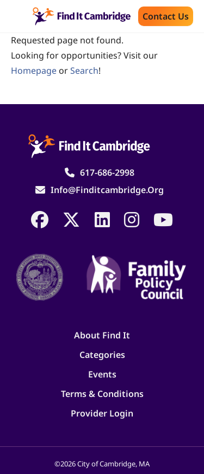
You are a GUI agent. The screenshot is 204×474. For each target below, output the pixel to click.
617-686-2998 (107, 172)
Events (102, 374)
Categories (102, 355)
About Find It (102, 335)
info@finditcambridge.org (107, 190)
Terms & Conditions (102, 394)
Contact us (166, 16)
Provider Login (102, 413)
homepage (34, 70)
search (84, 70)
